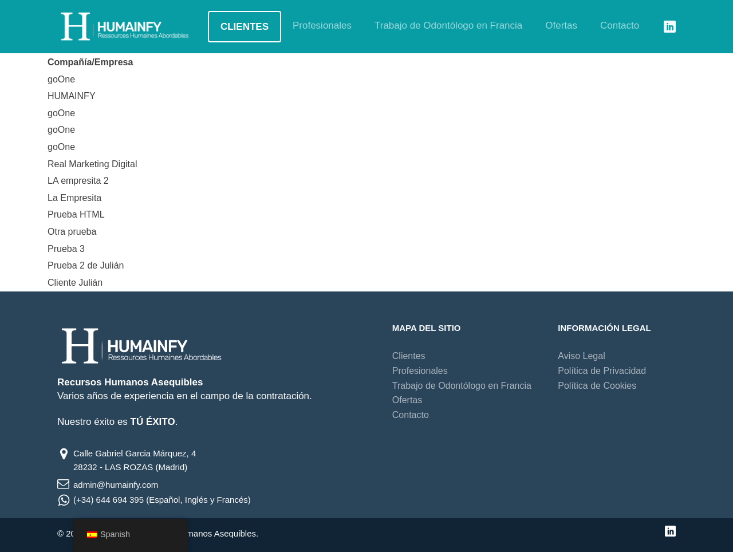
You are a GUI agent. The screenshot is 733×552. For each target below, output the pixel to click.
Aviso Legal (581, 356)
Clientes (244, 26)
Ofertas (561, 25)
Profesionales (322, 25)
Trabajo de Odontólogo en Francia (448, 25)
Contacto (619, 25)
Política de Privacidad (602, 371)
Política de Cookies (597, 386)
